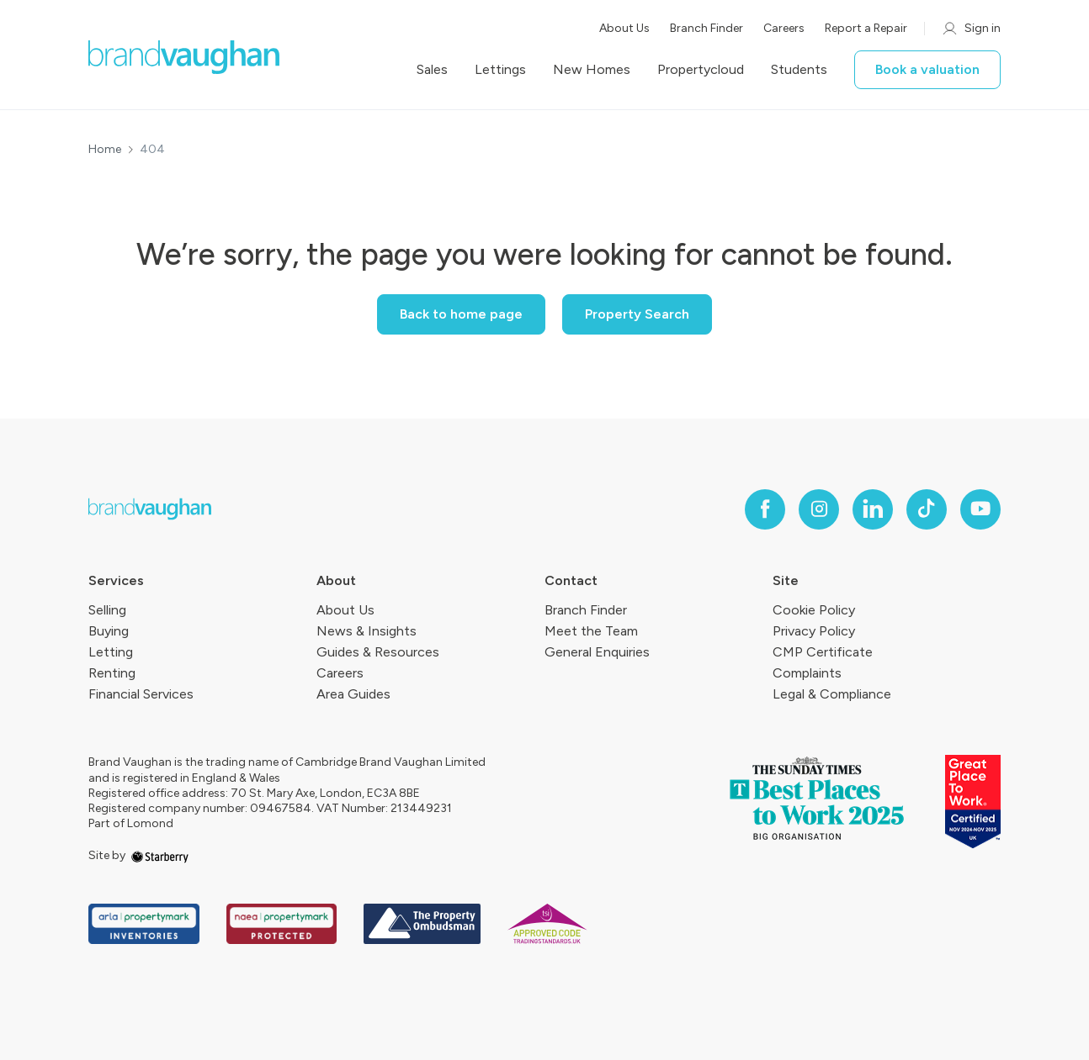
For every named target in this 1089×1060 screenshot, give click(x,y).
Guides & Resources (377, 652)
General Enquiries (597, 652)
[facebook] (765, 509)
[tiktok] (926, 509)
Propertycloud (700, 69)
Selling (107, 610)
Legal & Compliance (832, 694)
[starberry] (160, 855)
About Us (624, 28)
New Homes (591, 69)
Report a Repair (866, 28)
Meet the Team (591, 631)
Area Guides (353, 694)
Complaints (807, 673)
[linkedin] (873, 509)
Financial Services (141, 694)
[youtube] (980, 509)
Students (799, 69)
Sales (432, 69)
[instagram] (819, 509)
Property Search (637, 314)
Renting (111, 673)
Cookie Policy (814, 610)
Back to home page (461, 314)
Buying (108, 631)
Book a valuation (927, 69)
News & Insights (366, 631)
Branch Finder (706, 28)
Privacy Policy (814, 631)
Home (104, 150)
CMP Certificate (823, 652)
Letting (110, 652)
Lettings (500, 69)
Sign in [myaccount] (971, 28)
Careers (784, 28)
